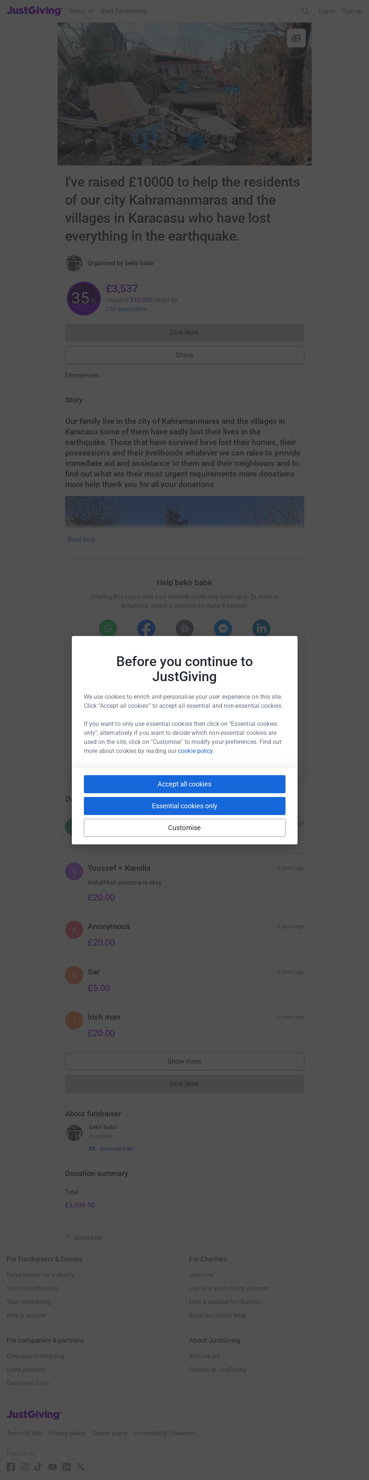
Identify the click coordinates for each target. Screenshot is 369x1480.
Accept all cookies (184, 784)
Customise (184, 828)
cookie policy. (196, 750)
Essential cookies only (184, 806)
